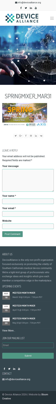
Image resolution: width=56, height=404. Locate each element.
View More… (8, 330)
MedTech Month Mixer (24, 293)
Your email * (9, 208)
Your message (10, 166)
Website (6, 220)
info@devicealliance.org (29, 2)
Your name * (9, 195)
